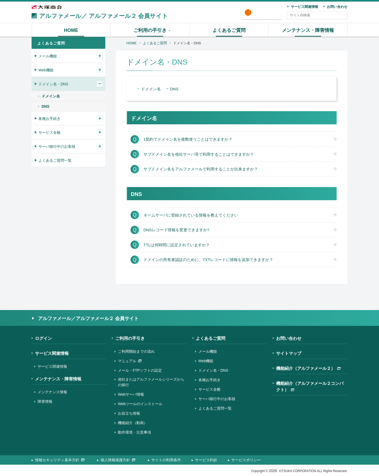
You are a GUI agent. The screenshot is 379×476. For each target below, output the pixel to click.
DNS (174, 89)
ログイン (263, 13)
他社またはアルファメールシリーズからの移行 (151, 382)
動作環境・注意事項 (134, 432)
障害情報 (45, 401)
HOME (131, 43)
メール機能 (47, 56)
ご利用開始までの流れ (136, 351)
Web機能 (45, 70)
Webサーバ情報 (131, 394)
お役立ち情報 (129, 413)
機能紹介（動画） (132, 423)
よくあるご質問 (155, 43)
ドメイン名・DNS (187, 43)
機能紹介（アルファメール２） (308, 368)
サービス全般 (49, 132)
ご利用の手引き (130, 338)
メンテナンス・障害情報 (58, 379)
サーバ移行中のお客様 (56, 146)
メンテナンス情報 (52, 392)
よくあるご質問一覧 (55, 160)
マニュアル (130, 361)
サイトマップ (288, 353)
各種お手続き (49, 118)
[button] (150, 30)
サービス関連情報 (52, 353)
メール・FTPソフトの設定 (140, 370)
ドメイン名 (151, 89)
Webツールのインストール (140, 404)
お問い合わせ (288, 338)
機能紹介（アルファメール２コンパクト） (309, 386)
